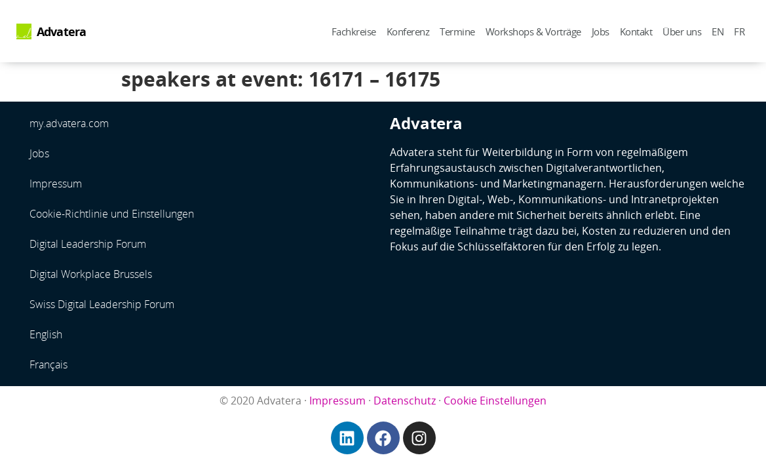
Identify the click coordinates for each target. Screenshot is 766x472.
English (45, 334)
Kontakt (636, 31)
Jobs (600, 31)
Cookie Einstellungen (495, 400)
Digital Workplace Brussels (90, 274)
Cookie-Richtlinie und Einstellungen (111, 213)
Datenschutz (404, 400)
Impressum (55, 183)
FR (739, 31)
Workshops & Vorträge (533, 31)
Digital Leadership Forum (87, 244)
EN (717, 31)
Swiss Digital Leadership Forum (101, 304)
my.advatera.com (69, 123)
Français (48, 364)
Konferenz (408, 31)
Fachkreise (354, 31)
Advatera (61, 31)
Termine (457, 31)
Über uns (681, 31)
